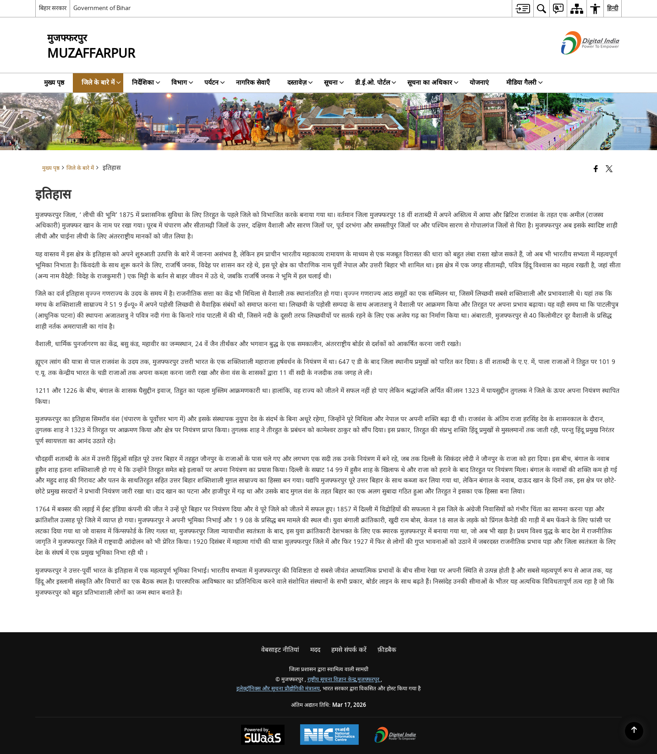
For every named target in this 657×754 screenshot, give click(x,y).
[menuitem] (522, 8)
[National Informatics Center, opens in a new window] (329, 735)
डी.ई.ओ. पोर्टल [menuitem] (375, 82)
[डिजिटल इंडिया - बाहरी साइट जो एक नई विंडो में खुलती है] (579, 62)
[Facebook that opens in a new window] (596, 170)
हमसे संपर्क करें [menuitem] (349, 650)
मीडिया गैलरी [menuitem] (524, 82)
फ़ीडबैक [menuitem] (387, 650)
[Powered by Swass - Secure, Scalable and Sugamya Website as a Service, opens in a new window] (262, 736)
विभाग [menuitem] (182, 82)
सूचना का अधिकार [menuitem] (433, 82)
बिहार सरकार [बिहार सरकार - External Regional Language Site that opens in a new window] (52, 8)
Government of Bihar (102, 8)
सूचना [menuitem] (334, 82)
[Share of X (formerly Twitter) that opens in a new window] (609, 170)
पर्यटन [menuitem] (214, 82)
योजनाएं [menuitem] (479, 82)
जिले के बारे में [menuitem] (101, 82)
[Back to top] (634, 731)
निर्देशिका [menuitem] (146, 82)
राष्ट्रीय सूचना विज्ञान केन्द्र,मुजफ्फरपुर (344, 679)
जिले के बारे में (80, 168)
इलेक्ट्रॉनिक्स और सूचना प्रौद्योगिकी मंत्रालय (278, 689)
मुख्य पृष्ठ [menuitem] (54, 82)
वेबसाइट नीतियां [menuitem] (280, 650)
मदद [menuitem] (315, 650)
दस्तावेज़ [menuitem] (300, 82)
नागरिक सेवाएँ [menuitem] (253, 82)
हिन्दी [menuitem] (612, 8)
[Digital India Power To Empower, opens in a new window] (395, 736)
